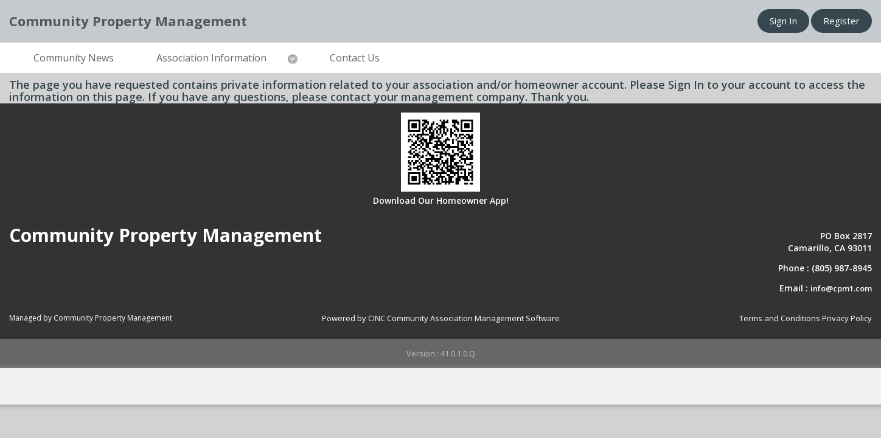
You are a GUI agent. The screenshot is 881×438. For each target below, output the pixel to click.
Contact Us (355, 57)
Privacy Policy (847, 318)
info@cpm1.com (841, 288)
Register (841, 21)
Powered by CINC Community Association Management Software (441, 318)
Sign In (783, 21)
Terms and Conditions (779, 318)
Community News (73, 57)
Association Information (211, 57)
